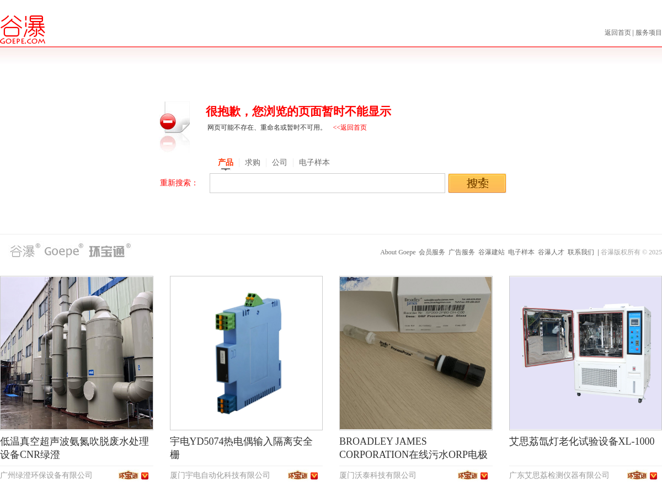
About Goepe (397, 252)
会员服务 (432, 252)
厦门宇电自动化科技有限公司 (220, 475)
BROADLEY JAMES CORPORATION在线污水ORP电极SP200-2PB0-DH (413, 454)
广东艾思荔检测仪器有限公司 (559, 475)
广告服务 (462, 252)
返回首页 (619, 32)
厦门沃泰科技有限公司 (378, 475)
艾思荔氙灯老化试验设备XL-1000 (582, 441)
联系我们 (581, 252)
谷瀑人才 (551, 252)
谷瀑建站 (491, 252)
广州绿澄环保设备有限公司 (46, 475)
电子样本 (521, 252)
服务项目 (649, 32)
